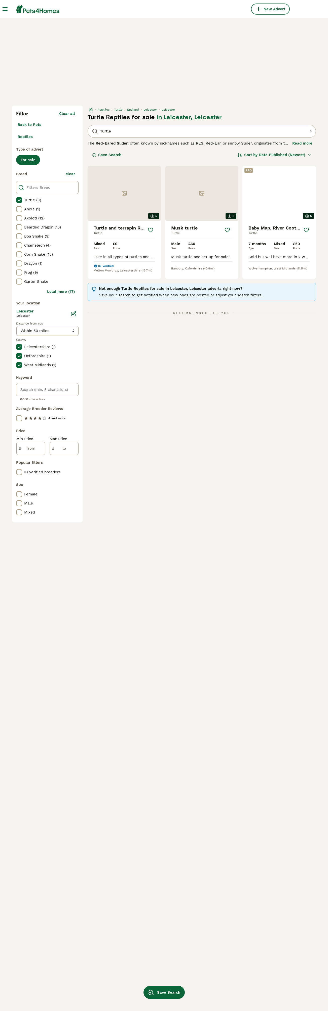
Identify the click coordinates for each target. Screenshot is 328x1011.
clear (70, 174)
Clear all (67, 113)
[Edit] (73, 314)
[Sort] (274, 155)
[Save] (150, 230)
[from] (30, 448)
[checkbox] (19, 200)
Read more (302, 143)
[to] (64, 448)
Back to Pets (29, 124)
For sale (28, 160)
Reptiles (25, 136)
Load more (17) (61, 291)
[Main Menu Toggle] (5, 9)
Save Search (106, 155)
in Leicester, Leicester (189, 117)
